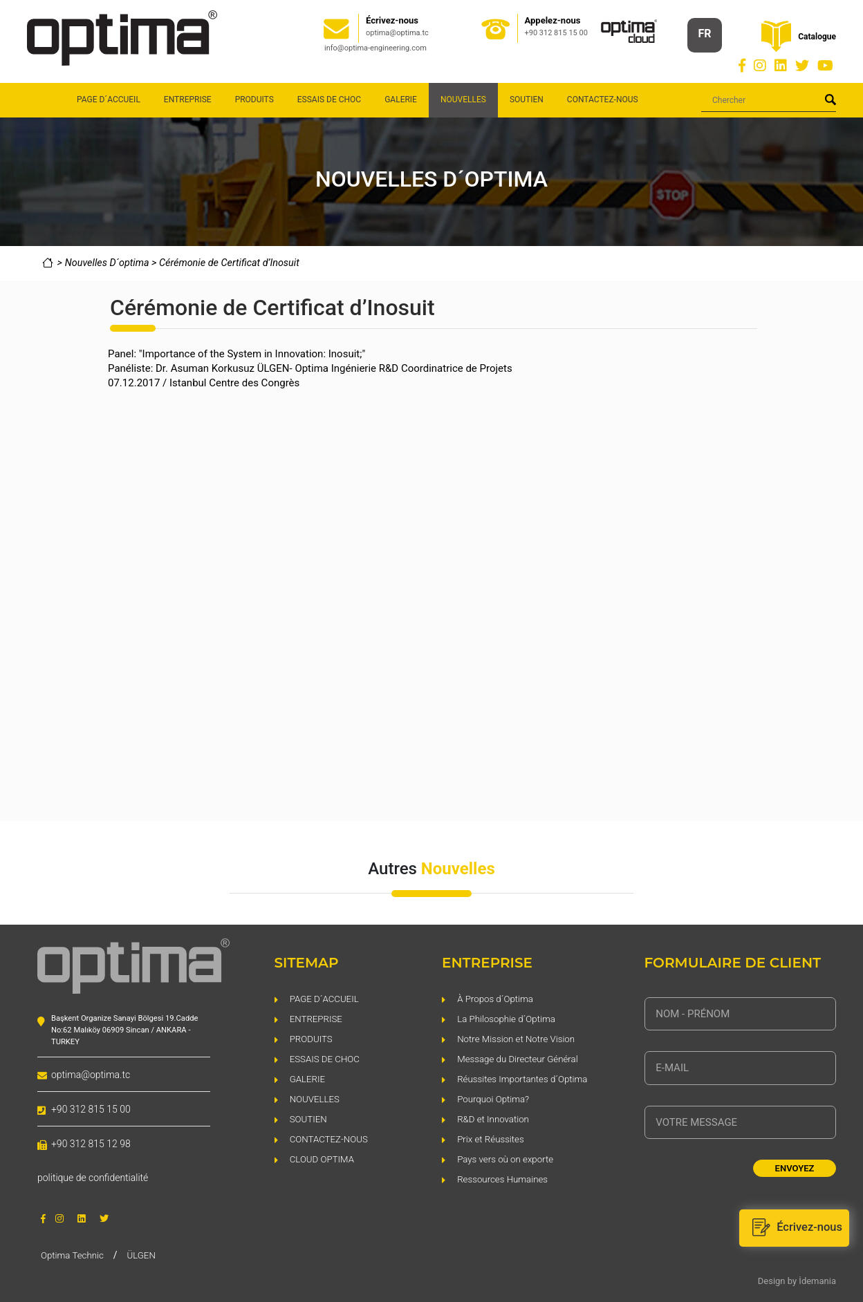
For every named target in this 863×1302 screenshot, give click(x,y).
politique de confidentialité (92, 1177)
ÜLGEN (146, 1253)
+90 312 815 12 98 (91, 1143)
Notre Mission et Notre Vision (519, 1037)
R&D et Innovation (494, 1117)
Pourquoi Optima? (495, 1097)
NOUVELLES (316, 1097)
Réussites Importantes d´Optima (526, 1077)
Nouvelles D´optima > (112, 263)
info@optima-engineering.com (375, 48)
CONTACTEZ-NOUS (602, 99)
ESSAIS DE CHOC (329, 99)
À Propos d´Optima (497, 997)
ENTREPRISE (188, 99)
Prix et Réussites (492, 1137)
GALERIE (400, 99)
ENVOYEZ (795, 1168)
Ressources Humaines (505, 1177)
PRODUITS (254, 99)
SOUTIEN (527, 99)
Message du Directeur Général (520, 1057)
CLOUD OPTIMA (324, 1157)
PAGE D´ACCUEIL (108, 99)
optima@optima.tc (397, 32)
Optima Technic (74, 1253)
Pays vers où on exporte (508, 1157)
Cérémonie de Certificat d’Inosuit (229, 263)
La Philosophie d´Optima (508, 1017)
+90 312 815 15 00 (556, 32)
